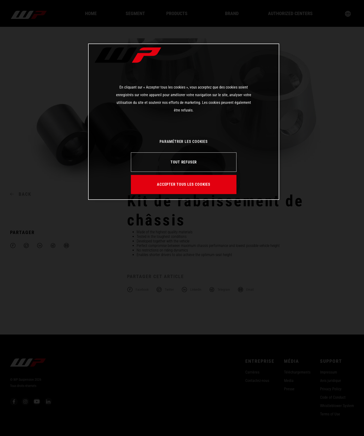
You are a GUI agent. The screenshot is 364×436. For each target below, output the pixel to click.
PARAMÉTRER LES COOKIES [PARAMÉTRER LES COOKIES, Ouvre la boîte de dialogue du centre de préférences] (184, 141)
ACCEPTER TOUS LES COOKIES (183, 184)
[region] (183, 122)
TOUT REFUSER (184, 162)
